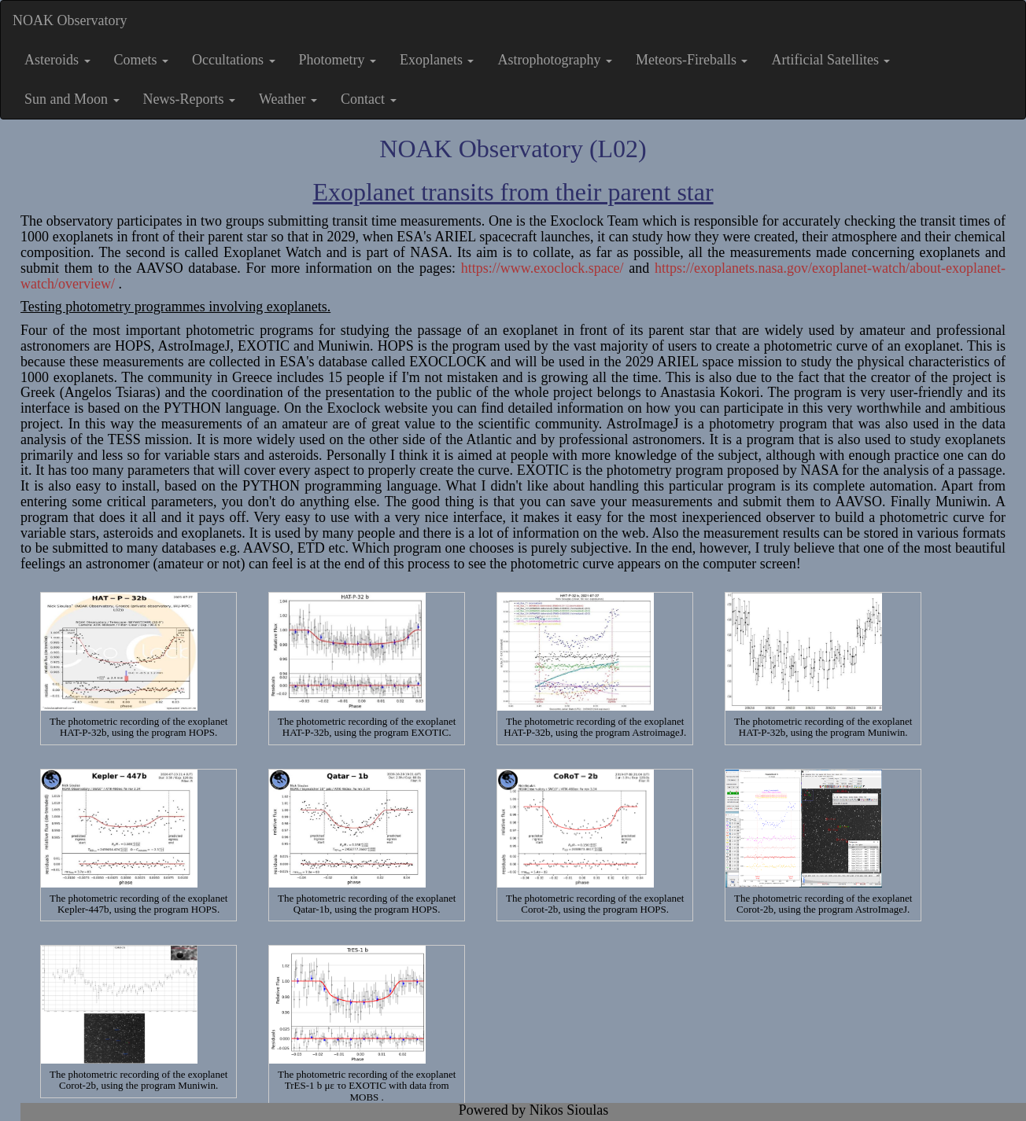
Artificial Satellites (830, 60)
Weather (288, 99)
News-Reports (189, 99)
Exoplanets (437, 60)
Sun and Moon (72, 99)
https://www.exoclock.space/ (542, 268)
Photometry (338, 60)
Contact (369, 99)
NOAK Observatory (70, 20)
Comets (141, 60)
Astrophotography (554, 60)
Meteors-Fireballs (691, 60)
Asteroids (57, 60)
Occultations (233, 60)
